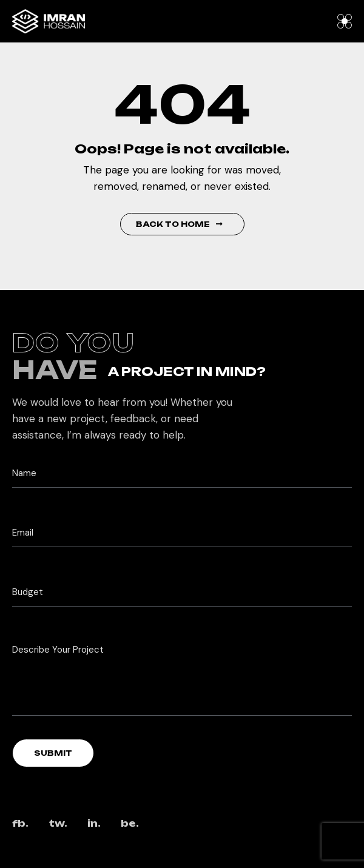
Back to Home (179, 224)
